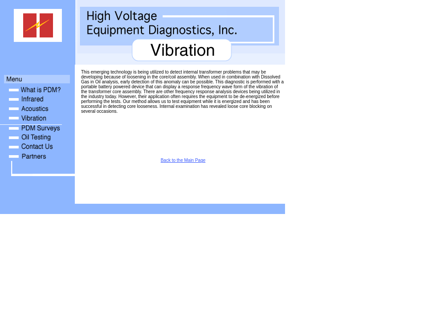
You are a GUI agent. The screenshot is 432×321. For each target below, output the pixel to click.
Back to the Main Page (183, 160)
